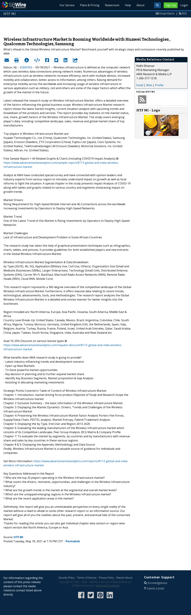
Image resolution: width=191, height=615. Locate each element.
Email (139, 85)
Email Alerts (167, 13)
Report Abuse (124, 577)
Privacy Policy (106, 577)
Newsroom (112, 5)
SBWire (14, 5)
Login (184, 5)
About (140, 5)
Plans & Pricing (89, 5)
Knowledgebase (157, 583)
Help (128, 5)
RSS (184, 13)
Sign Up (171, 5)
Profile (159, 85)
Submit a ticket (155, 588)
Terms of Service (86, 577)
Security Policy (67, 577)
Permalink (73, 541)
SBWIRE (26, 67)
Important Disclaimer (107, 585)
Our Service (67, 5)
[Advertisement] (96, 25)
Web (149, 85)
